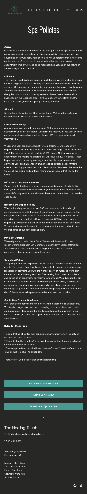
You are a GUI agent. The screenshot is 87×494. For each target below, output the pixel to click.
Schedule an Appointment (43, 406)
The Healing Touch (43, 10)
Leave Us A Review (43, 394)
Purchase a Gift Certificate (43, 383)
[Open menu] (67, 10)
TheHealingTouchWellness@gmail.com (24, 434)
